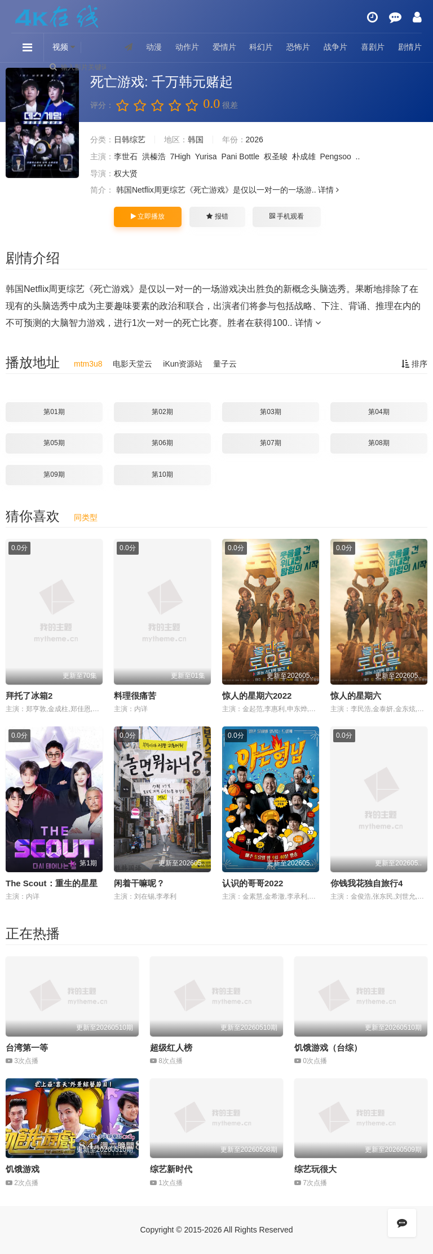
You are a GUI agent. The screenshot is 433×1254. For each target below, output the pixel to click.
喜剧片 (373, 46)
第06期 (162, 443)
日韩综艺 (129, 139)
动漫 (154, 46)
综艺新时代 (171, 1169)
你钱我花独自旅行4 (366, 883)
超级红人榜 (171, 1047)
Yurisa (206, 156)
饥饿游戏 (22, 1169)
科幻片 (261, 46)
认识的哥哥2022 (252, 883)
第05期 (53, 443)
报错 (217, 216)
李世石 (126, 156)
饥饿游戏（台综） (328, 1047)
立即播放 (148, 216)
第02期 (162, 412)
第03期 (270, 412)
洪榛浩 (154, 156)
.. (358, 156)
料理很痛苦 (135, 695)
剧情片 (410, 46)
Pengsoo (335, 156)
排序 (414, 363)
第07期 (270, 443)
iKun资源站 (182, 363)
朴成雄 (304, 156)
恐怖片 (298, 46)
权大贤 (126, 173)
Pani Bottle (240, 156)
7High (180, 156)
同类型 (86, 517)
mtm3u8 (88, 363)
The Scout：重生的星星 (52, 883)
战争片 (335, 46)
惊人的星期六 (355, 695)
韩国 (196, 139)
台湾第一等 (27, 1047)
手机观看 (286, 216)
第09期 (53, 474)
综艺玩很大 (315, 1169)
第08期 (378, 443)
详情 (328, 189)
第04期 (378, 412)
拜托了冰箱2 (29, 695)
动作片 (187, 46)
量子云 (225, 363)
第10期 (162, 474)
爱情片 (224, 46)
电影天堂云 (132, 363)
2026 (254, 139)
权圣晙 (276, 156)
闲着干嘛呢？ (139, 883)
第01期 (53, 412)
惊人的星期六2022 (256, 695)
